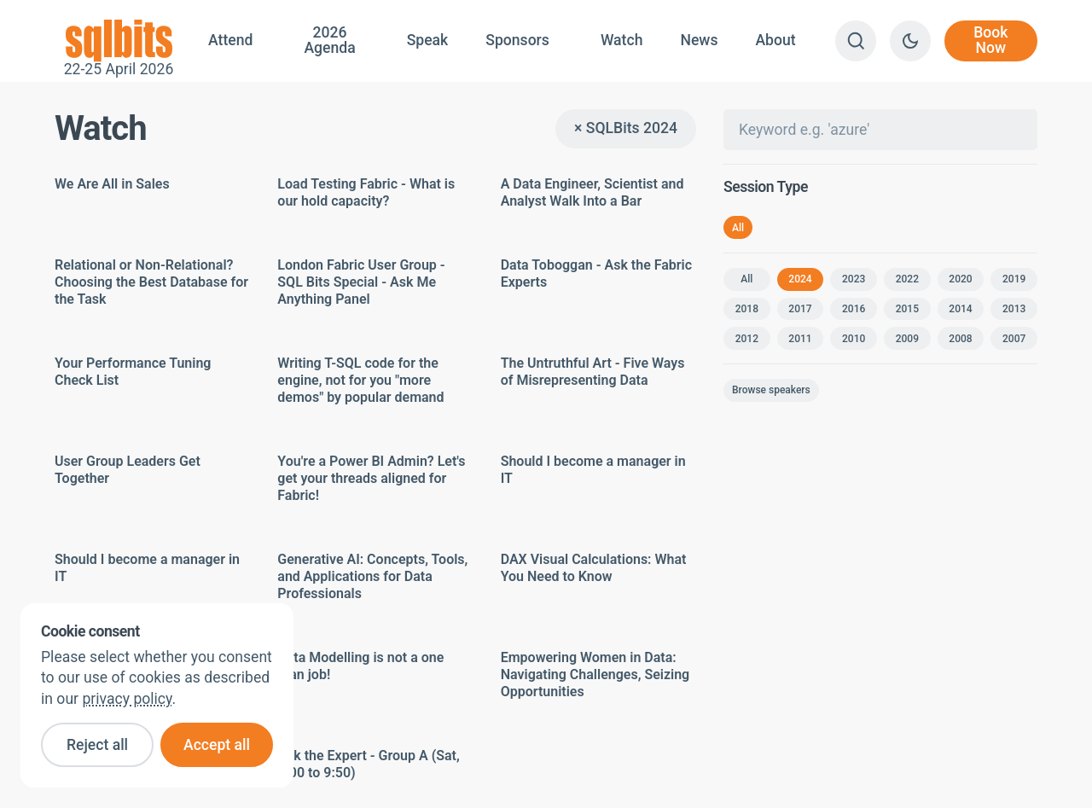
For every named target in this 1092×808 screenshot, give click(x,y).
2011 (799, 339)
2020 (960, 279)
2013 (1013, 309)
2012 (746, 339)
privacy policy (126, 698)
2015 (907, 309)
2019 (1013, 279)
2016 (853, 309)
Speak (428, 40)
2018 (746, 309)
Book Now (990, 40)
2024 (799, 279)
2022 (907, 279)
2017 (799, 309)
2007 (1013, 339)
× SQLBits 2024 (625, 128)
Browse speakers (771, 390)
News (698, 40)
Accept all (216, 744)
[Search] (855, 40)
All (738, 228)
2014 (960, 309)
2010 (853, 339)
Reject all (97, 744)
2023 (853, 279)
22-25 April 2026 (119, 41)
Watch (622, 40)
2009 (907, 339)
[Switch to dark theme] (910, 40)
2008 (960, 339)
